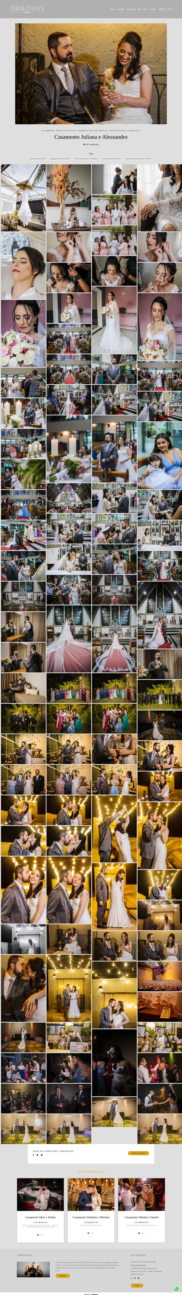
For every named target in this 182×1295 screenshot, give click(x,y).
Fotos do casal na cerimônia (86, 158)
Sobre (145, 9)
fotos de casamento (37, 158)
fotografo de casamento (60, 158)
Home (112, 9)
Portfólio (120, 9)
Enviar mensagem (139, 1265)
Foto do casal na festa (111, 158)
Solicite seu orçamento (138, 1153)
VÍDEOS (162, 9)
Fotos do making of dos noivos (138, 158)
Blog (139, 9)
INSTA (170, 9)
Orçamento (130, 9)
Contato (153, 9)
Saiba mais (63, 1276)
